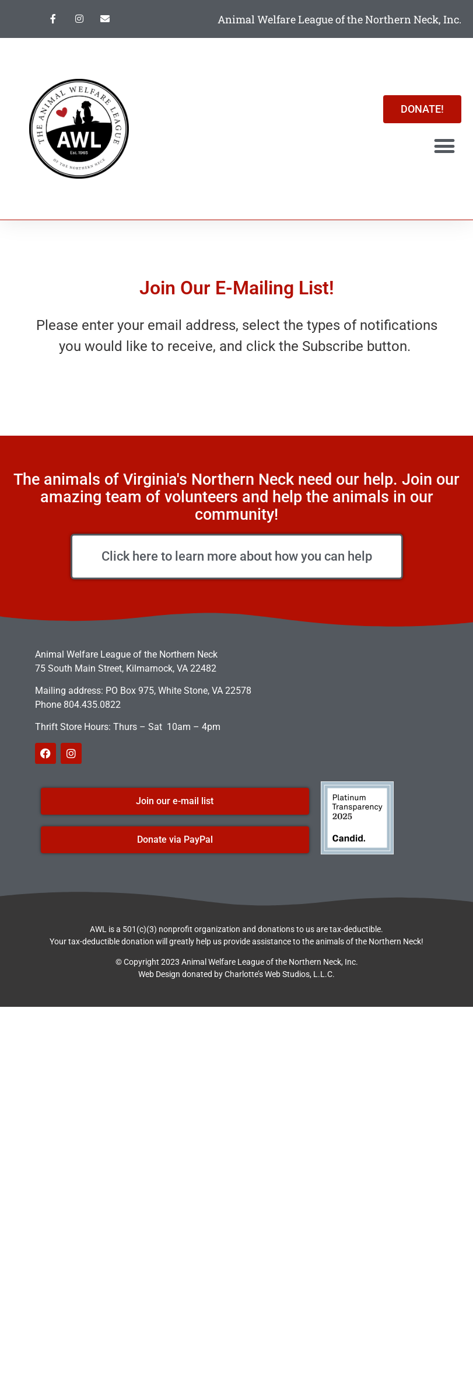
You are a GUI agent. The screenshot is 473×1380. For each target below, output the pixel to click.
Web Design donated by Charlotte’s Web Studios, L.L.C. (236, 974)
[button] (444, 146)
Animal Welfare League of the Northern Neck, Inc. (339, 19)
